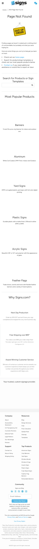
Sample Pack (25, 431)
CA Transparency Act (11, 428)
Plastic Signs (25, 468)
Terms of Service (23, 517)
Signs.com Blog (19, 488)
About (7, 420)
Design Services (26, 423)
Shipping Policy (9, 456)
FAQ (23, 426)
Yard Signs (25, 456)
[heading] (19, 16)
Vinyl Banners (26, 453)
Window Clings (26, 462)
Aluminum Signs (26, 450)
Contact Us (8, 450)
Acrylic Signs (25, 465)
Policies (7, 442)
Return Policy (9, 453)
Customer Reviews (10, 431)
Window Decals (26, 459)
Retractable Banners (28, 479)
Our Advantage (9, 439)
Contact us (8, 65)
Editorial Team (9, 433)
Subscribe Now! (19, 501)
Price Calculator (26, 428)
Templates (25, 437)
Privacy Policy (11, 517)
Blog (23, 420)
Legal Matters (9, 436)
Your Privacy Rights (19, 521)
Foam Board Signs (27, 471)
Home (4, 10)
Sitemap (24, 434)
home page (19, 57)
